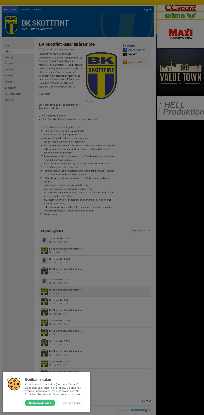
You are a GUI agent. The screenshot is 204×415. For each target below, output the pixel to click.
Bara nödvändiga (71, 403)
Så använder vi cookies (66, 394)
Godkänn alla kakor (40, 403)
